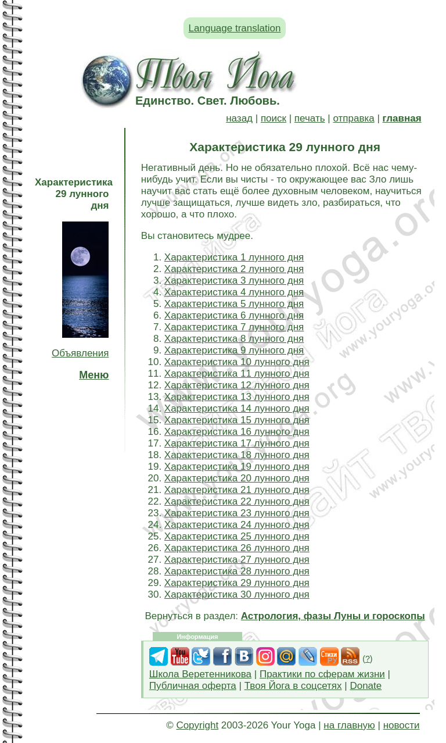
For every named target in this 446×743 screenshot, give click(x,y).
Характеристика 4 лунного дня (234, 292)
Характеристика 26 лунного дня (237, 547)
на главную (349, 725)
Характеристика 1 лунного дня (234, 257)
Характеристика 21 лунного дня (237, 489)
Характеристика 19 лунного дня (237, 466)
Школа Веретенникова (200, 674)
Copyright (197, 725)
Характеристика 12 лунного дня (237, 385)
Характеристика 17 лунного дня (237, 443)
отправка (353, 118)
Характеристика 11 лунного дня (237, 373)
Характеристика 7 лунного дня (234, 327)
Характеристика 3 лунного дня (234, 280)
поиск (273, 118)
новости (401, 725)
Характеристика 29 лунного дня (237, 582)
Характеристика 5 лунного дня (234, 303)
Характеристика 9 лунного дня (234, 350)
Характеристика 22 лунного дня (237, 501)
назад (239, 118)
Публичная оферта (192, 685)
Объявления (80, 353)
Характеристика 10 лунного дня (237, 361)
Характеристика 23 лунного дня (237, 513)
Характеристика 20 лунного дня (237, 478)
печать (309, 118)
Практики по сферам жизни (322, 674)
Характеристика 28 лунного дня (237, 571)
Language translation (235, 28)
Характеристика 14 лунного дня (237, 408)
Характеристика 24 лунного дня (237, 524)
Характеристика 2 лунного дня (234, 268)
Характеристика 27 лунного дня (237, 559)
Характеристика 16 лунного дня (237, 431)
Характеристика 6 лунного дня (234, 315)
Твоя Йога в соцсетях (293, 685)
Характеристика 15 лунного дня (237, 420)
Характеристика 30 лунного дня (237, 594)
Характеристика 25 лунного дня (237, 536)
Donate (366, 685)
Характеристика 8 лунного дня (234, 338)
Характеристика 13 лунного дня (237, 396)
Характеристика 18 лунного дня (237, 454)
